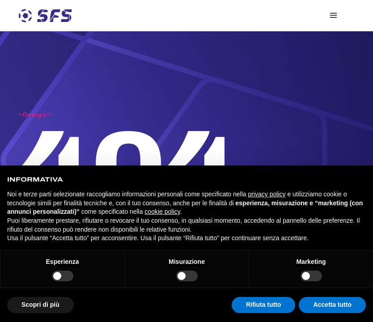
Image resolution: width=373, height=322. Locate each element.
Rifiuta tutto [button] (263, 304)
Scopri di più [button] (40, 304)
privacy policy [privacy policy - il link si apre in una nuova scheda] (267, 194)
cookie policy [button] (162, 211)
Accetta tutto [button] (332, 304)
